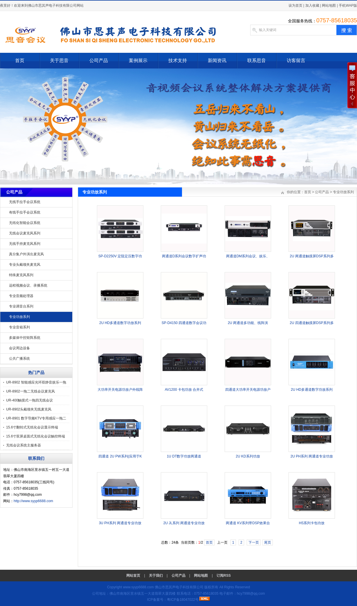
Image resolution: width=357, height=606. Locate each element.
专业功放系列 (19, 317)
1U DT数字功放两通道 (184, 456)
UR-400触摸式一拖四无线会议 (29, 400)
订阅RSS (224, 576)
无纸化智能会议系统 (24, 223)
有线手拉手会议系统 (24, 212)
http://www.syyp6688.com (33, 501)
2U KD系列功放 (248, 456)
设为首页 (295, 5)
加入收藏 (312, 5)
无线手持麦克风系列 (24, 244)
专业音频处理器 (21, 296)
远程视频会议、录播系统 (28, 285)
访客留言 (296, 60)
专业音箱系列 (19, 327)
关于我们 (156, 576)
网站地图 (329, 5)
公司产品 (98, 60)
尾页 (267, 542)
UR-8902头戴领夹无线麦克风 (28, 409)
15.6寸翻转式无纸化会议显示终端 (32, 427)
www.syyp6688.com (138, 587)
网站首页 (133, 576)
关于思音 (59, 60)
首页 (19, 60)
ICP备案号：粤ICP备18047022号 (173, 600)
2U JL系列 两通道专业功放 (184, 523)
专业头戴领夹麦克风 (24, 265)
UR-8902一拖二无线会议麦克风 (30, 391)
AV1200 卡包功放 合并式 (184, 390)
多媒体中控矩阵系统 (24, 338)
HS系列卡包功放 (312, 523)
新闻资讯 (217, 60)
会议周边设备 (19, 348)
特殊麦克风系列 (21, 275)
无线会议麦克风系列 (24, 233)
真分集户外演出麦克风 (26, 254)
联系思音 (256, 60)
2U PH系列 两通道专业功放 (312, 456)
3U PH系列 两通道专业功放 (120, 523)
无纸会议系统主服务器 (23, 445)
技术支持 (177, 60)
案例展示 (138, 60)
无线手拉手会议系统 (24, 202)
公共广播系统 (19, 359)
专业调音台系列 (21, 306)
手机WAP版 (348, 5)
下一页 (253, 542)
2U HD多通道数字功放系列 (120, 323)
